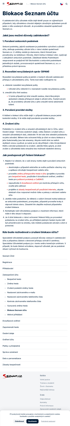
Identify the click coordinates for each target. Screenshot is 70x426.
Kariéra (43, 377)
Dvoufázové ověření (11, 322)
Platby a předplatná (11, 347)
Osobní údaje (8, 334)
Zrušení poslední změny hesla (20, 288)
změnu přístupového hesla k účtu (31, 174)
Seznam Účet (8, 256)
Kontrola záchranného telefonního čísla (24, 302)
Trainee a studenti (47, 384)
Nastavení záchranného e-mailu (21, 293)
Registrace (7, 262)
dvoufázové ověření (30, 183)
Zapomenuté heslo (11, 328)
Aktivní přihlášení (14, 315)
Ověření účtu (8, 341)
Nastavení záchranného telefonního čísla (25, 297)
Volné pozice (45, 381)
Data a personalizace (12, 360)
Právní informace (46, 407)
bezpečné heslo (19, 176)
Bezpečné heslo (14, 279)
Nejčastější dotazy (47, 391)
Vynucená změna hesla (17, 306)
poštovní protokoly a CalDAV (29, 179)
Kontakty (43, 404)
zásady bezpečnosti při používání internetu (37, 189)
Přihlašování (8, 268)
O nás (42, 396)
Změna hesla (12, 284)
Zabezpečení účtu (10, 275)
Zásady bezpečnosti (11, 366)
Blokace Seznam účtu (17, 311)
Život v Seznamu (46, 388)
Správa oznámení (10, 353)
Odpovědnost (45, 400)
